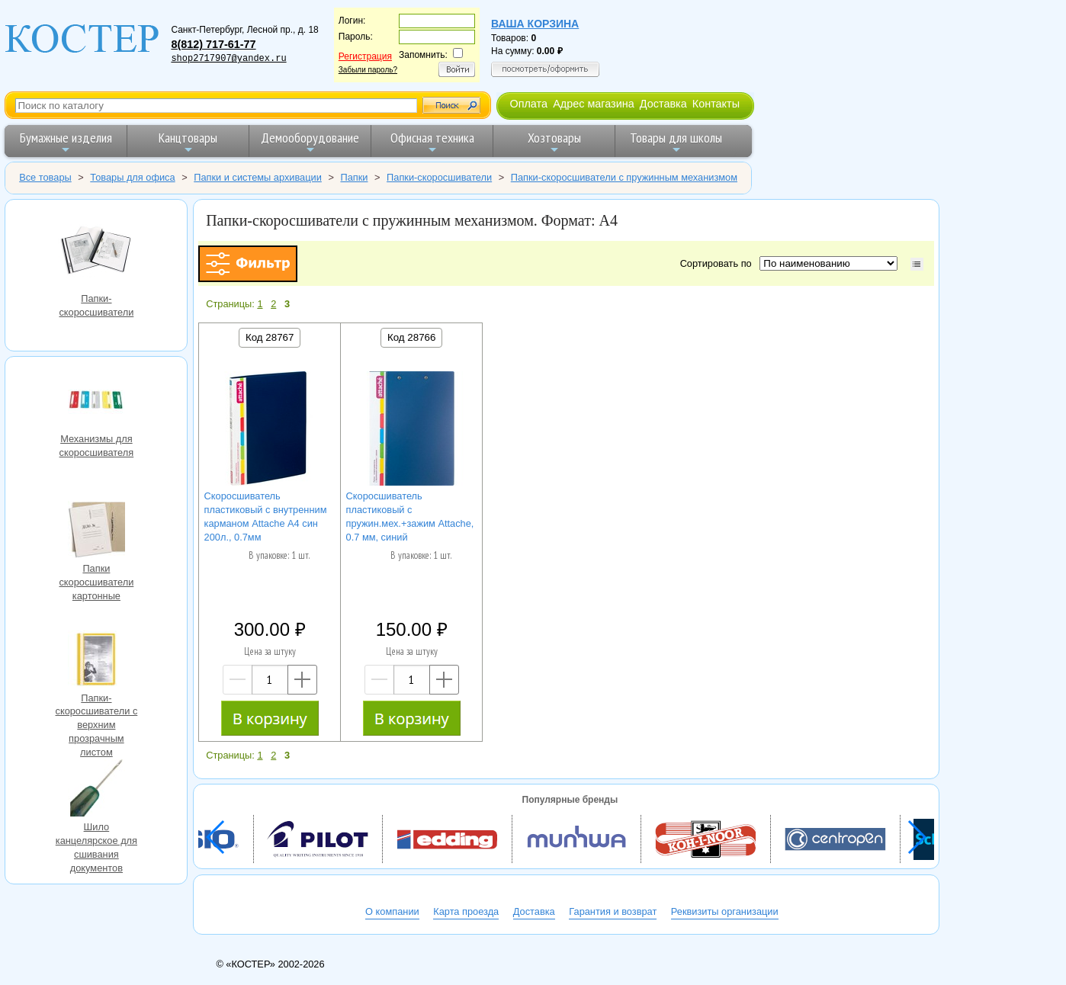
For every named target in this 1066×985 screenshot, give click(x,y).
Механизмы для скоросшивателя (96, 401)
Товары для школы (676, 142)
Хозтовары (554, 142)
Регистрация (365, 56)
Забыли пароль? (368, 70)
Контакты (716, 104)
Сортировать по (718, 263)
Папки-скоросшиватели (96, 252)
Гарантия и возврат (613, 911)
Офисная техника (432, 142)
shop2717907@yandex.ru (228, 58)
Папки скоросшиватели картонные (96, 531)
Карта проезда (466, 911)
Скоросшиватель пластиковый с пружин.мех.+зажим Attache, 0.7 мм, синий (410, 516)
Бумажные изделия (66, 142)
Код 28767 (270, 337)
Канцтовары (188, 142)
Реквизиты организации (725, 911)
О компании (392, 911)
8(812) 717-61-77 (213, 44)
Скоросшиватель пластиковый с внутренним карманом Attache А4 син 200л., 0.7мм (265, 516)
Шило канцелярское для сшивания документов (96, 789)
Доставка (663, 104)
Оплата (528, 104)
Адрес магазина (593, 104)
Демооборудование (310, 142)
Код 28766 (411, 337)
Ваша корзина (535, 24)
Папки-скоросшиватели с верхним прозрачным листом (96, 660)
